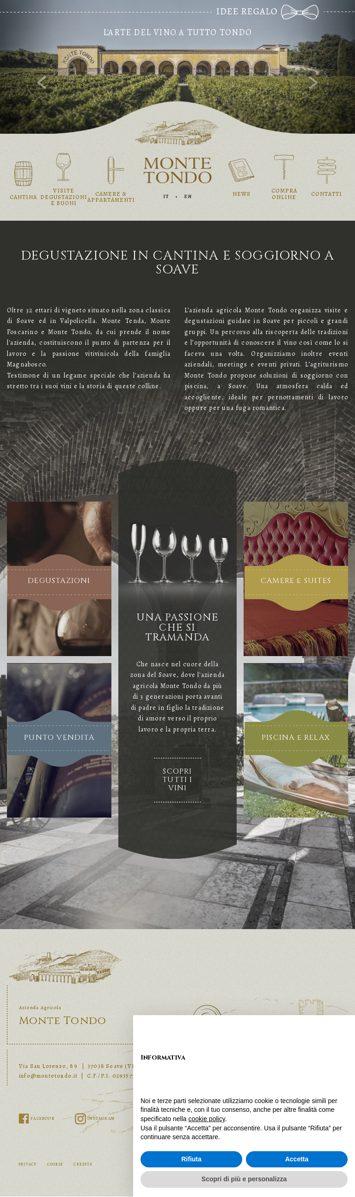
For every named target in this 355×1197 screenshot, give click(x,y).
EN (188, 196)
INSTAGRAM (95, 1118)
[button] (26, 67)
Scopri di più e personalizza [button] (244, 1179)
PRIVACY (27, 1164)
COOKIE (55, 1164)
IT (166, 196)
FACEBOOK (37, 1118)
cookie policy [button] (207, 1119)
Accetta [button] (297, 1159)
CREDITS (82, 1164)
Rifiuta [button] (191, 1159)
